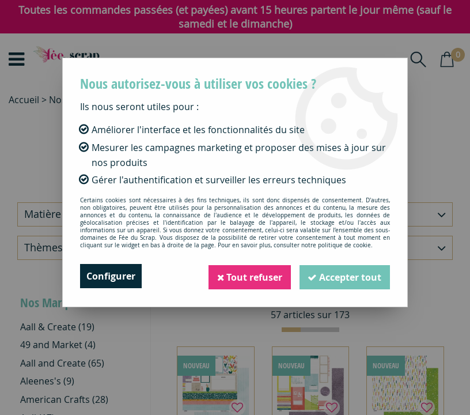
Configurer (110, 276)
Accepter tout (344, 276)
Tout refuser (247, 276)
